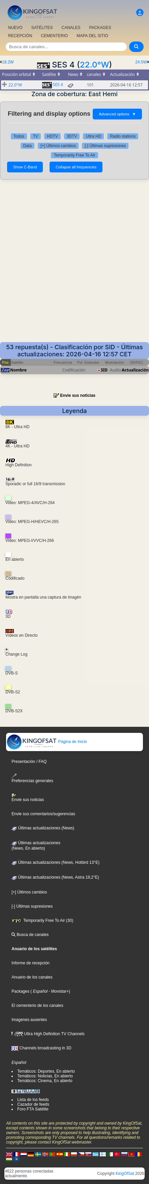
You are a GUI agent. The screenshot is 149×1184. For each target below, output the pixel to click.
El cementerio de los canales (37, 1005)
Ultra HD (93, 136)
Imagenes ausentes (29, 1019)
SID (104, 370)
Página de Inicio (46, 741)
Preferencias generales (32, 778)
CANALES (70, 27)
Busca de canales (30, 934)
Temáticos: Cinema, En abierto (44, 1080)
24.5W (141, 62)
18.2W (8, 62)
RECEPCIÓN (20, 35)
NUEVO (15, 27)
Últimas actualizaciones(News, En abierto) (35, 846)
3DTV (72, 136)
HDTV (52, 136)
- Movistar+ (58, 991)
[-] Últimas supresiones (105, 145)
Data (27, 145)
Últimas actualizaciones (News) (42, 828)
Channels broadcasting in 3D (41, 1048)
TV (35, 136)
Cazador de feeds (33, 1104)
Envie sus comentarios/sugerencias (43, 813)
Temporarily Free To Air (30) (42, 920)
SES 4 (58, 84)
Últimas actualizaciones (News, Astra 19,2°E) (55, 877)
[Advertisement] (74, 264)
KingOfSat (125, 1173)
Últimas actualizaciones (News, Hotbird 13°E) (55, 862)
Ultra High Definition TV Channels (48, 1033)
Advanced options (117, 114)
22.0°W (94, 65)
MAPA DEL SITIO (92, 35)
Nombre (18, 370)
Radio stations (123, 136)
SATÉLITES (42, 27)
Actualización (135, 370)
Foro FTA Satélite (32, 1109)
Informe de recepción (30, 963)
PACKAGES (100, 27)
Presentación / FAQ (29, 761)
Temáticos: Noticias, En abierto (45, 1076)
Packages (20, 991)
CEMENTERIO (54, 35)
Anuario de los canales (31, 977)
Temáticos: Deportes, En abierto (46, 1071)
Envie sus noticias (77, 395)
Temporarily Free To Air (74, 155)
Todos (18, 136)
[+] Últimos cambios (58, 145)
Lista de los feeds (33, 1099)
